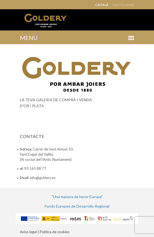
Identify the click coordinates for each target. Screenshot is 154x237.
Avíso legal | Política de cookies (44, 232)
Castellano (123, 5)
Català (102, 5)
